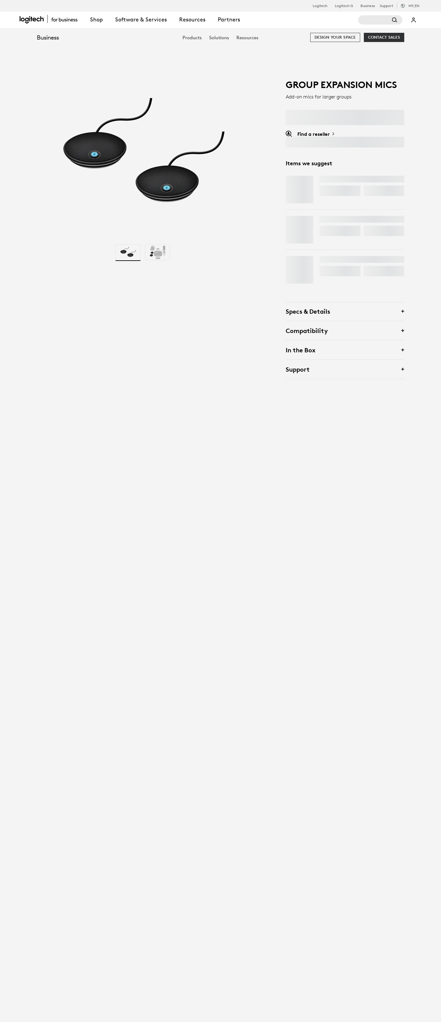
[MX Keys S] (299, 270)
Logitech (320, 5)
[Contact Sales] (384, 37)
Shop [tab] (96, 19)
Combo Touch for (349, 219)
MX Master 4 (335, 179)
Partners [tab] (229, 19)
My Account (413, 19)
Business (367, 5)
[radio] (128, 252)
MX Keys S (331, 259)
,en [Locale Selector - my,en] (414, 5)
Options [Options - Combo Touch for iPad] (378, 230)
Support (386, 5)
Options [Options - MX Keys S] (378, 271)
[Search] (380, 20)
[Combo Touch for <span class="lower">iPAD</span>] (299, 229)
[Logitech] (52, 19)
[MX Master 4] (299, 189)
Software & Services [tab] (141, 19)
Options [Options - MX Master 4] (378, 190)
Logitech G (344, 5)
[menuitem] (192, 37)
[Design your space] (335, 37)
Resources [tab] (192, 19)
